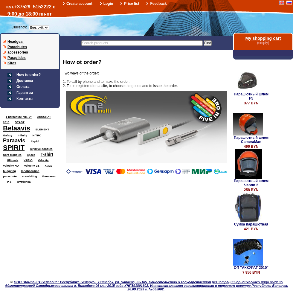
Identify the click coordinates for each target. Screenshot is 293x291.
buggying (9, 171)
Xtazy (48, 165)
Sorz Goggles (12, 154)
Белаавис (49, 176)
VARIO (28, 160)
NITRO (37, 135)
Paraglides (16, 58)
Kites (11, 63)
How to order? (28, 75)
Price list (131, 3)
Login (108, 3)
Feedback (158, 3)
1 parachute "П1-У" (19, 116)
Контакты (24, 99)
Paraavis (14, 141)
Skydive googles (41, 148)
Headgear (15, 41)
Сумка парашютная (251, 224)
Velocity (43, 160)
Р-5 (9, 181)
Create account (79, 3)
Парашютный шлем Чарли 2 (251, 183)
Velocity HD (11, 165)
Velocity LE (31, 165)
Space (31, 154)
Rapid (34, 141)
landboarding (30, 171)
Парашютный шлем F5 (251, 96)
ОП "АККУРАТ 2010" (251, 268)
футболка (23, 181)
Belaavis (16, 128)
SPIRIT (14, 147)
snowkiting (29, 176)
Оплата (22, 87)
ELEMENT (42, 129)
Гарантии (24, 93)
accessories (17, 52)
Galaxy (7, 135)
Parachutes (17, 47)
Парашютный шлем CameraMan (251, 139)
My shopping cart (263, 38)
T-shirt (47, 154)
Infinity (22, 135)
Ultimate (12, 160)
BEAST (20, 122)
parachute (10, 176)
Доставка (24, 81)
